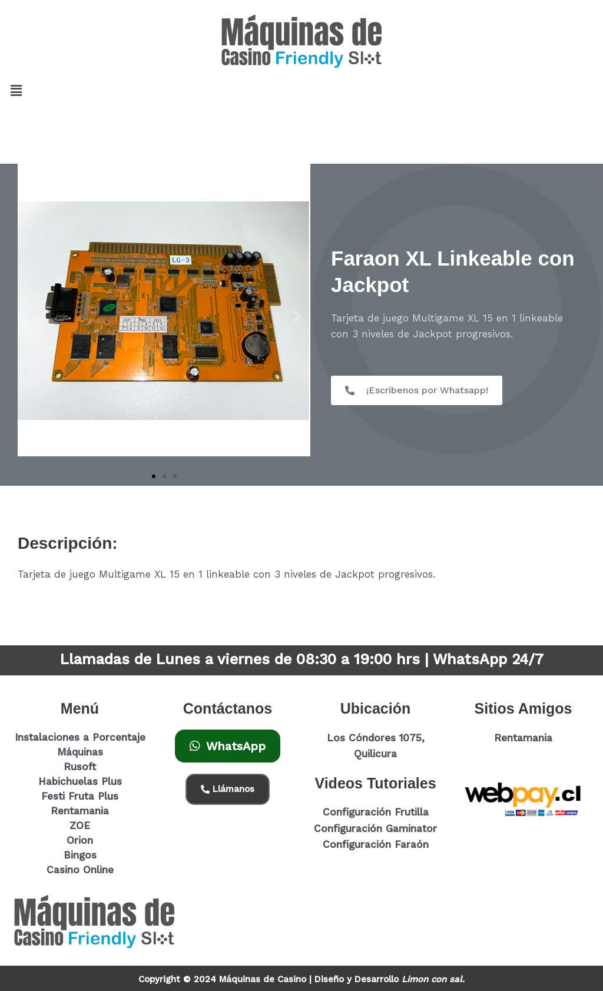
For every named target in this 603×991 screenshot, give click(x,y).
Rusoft (80, 767)
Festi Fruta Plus (79, 796)
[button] (16, 90)
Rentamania (80, 811)
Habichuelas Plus (80, 781)
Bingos (80, 855)
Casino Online (80, 870)
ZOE (79, 825)
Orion (80, 840)
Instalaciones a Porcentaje (80, 737)
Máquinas (80, 752)
